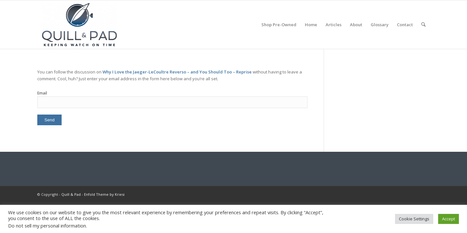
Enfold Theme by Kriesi (104, 194)
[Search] (423, 24)
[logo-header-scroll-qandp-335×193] (79, 24)
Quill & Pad (71, 194)
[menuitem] (279, 24)
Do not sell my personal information (47, 225)
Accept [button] (448, 219)
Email (42, 93)
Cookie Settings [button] (414, 219)
